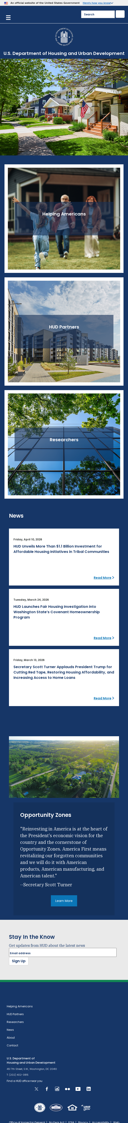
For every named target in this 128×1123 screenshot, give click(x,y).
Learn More (64, 901)
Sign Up (19, 961)
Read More (102, 577)
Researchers (15, 1022)
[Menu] (8, 17)
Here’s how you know (97, 2)
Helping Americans (20, 1006)
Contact (12, 1045)
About (11, 1037)
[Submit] (120, 14)
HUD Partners (15, 1014)
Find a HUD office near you (24, 1081)
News (10, 1030)
